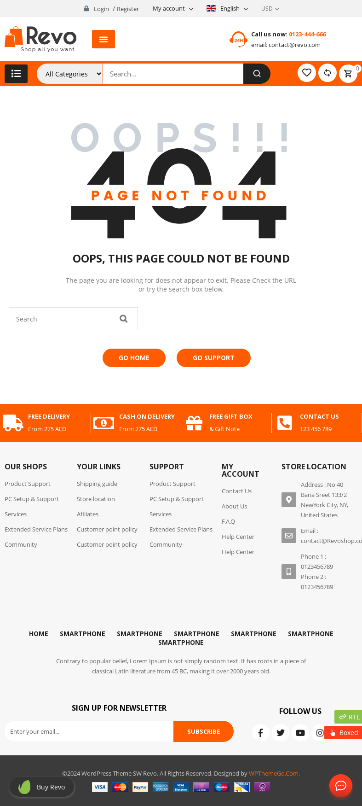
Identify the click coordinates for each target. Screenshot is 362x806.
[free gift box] (194, 423)
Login (101, 9)
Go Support (214, 357)
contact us (319, 416)
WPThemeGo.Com (274, 773)
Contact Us (339, 786)
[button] (103, 39)
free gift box (231, 416)
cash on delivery (147, 416)
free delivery (49, 416)
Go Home (134, 357)
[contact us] (284, 423)
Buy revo (51, 787)
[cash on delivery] (104, 423)
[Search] (256, 74)
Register (128, 9)
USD (267, 8)
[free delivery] (13, 423)
